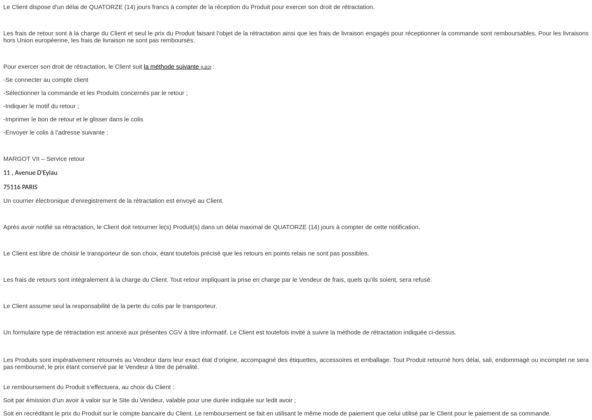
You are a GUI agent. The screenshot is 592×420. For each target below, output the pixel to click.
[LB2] (206, 67)
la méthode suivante (172, 66)
